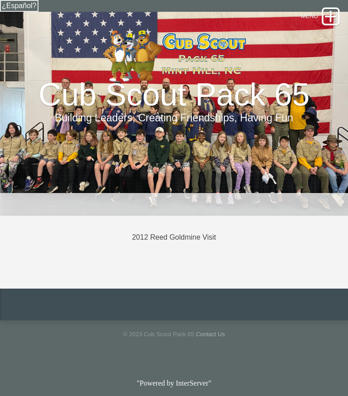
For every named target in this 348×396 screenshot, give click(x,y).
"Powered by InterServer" (174, 383)
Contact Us (210, 334)
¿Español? (19, 6)
